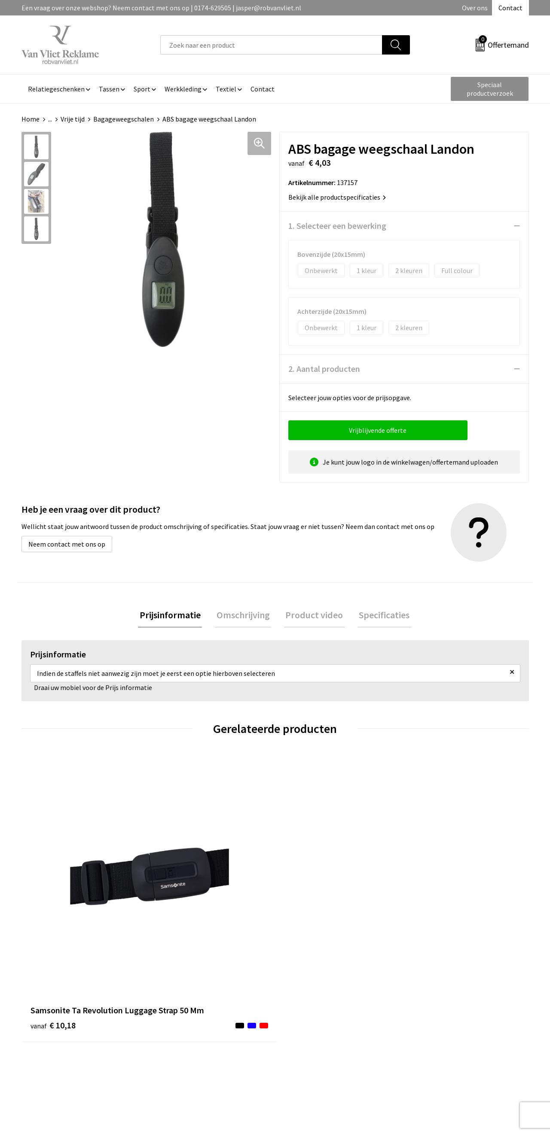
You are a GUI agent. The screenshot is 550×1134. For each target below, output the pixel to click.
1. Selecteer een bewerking (337, 225)
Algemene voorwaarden (446, 989)
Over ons (475, 7)
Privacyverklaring (436, 1016)
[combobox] (271, 45)
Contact (510, 7)
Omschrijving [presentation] (244, 616)
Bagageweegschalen (123, 119)
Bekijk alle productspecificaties (337, 197)
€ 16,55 (306, 910)
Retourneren (305, 1003)
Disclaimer (427, 1029)
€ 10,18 (53, 910)
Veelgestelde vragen (190, 1003)
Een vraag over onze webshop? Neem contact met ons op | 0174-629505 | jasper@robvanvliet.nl (161, 7)
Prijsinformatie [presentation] (174, 616)
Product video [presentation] (313, 616)
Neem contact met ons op (66, 544)
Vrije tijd (73, 119)
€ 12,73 (179, 910)
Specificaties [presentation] (379, 616)
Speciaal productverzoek (490, 88)
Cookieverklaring (436, 1003)
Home (30, 119)
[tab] (174, 616)
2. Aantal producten (324, 368)
